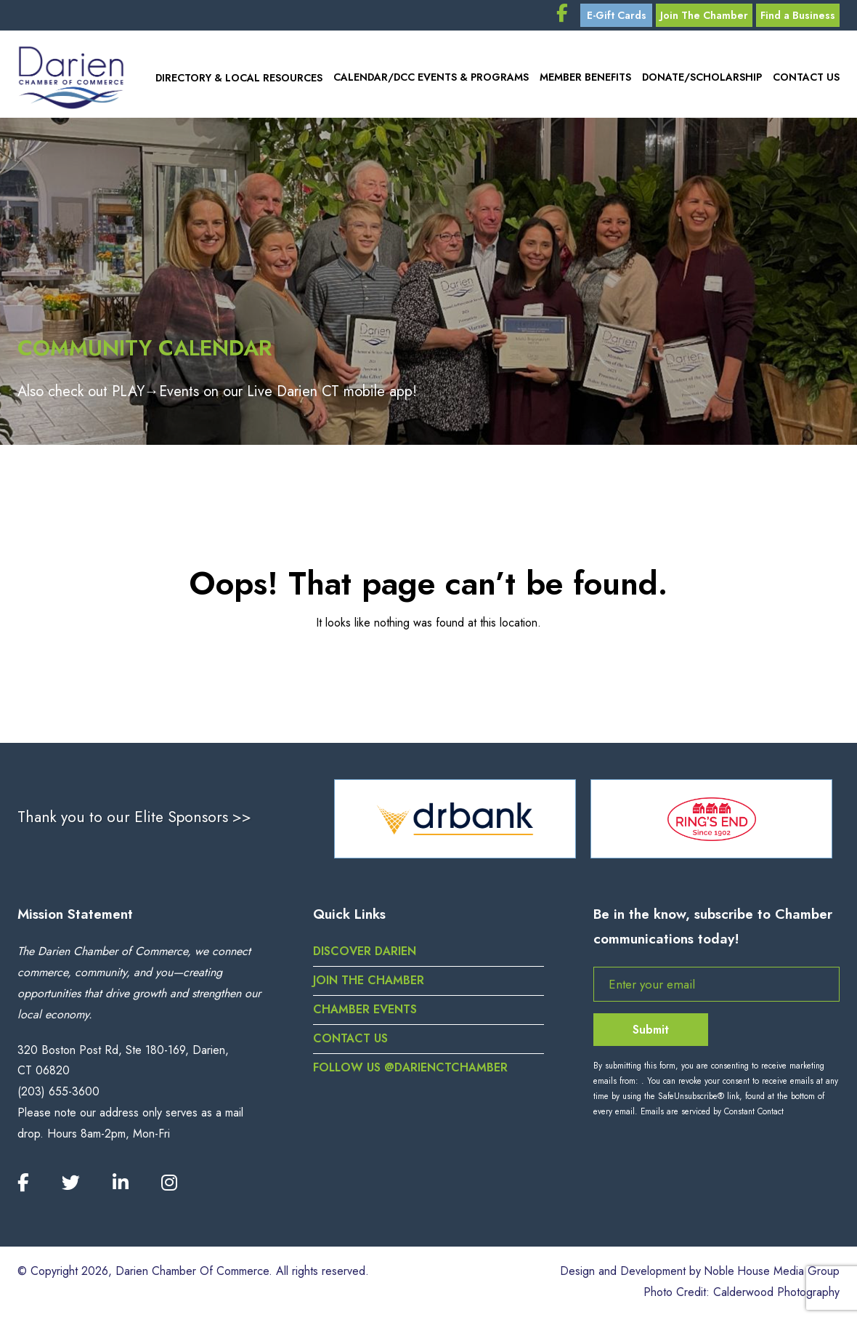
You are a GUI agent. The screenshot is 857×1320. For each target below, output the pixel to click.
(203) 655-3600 (58, 1093)
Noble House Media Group (771, 1273)
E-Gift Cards (613, 16)
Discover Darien (365, 954)
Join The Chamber (702, 16)
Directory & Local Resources (236, 79)
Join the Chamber (368, 982)
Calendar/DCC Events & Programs (429, 79)
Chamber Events (365, 1011)
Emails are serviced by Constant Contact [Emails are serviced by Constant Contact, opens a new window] (712, 1113)
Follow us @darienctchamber (411, 1069)
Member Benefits (584, 79)
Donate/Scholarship (701, 79)
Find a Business (797, 16)
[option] (455, 821)
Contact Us (806, 79)
